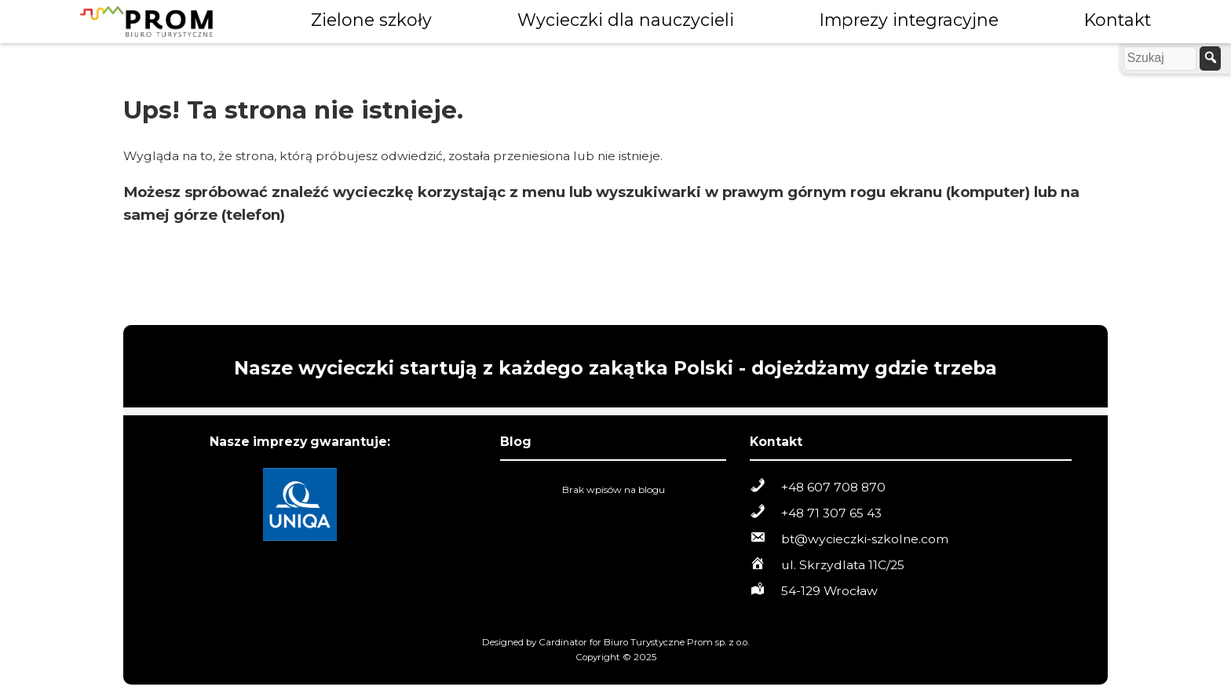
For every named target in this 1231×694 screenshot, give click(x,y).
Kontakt (1117, 19)
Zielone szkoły (371, 19)
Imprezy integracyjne (909, 19)
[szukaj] (1210, 58)
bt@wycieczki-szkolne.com (864, 538)
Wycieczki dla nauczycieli (625, 19)
